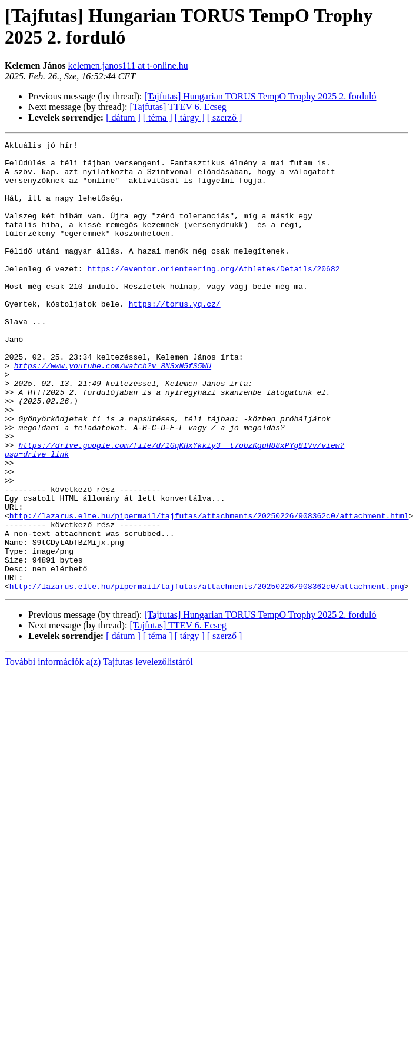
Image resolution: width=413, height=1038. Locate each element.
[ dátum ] (123, 117)
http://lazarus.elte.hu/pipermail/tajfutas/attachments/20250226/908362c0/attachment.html (209, 591)
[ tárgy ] (190, 117)
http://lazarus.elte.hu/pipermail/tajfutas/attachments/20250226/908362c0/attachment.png (206, 676)
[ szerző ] (224, 117)
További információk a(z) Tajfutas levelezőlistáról (99, 752)
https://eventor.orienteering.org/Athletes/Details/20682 (213, 295)
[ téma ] (157, 117)
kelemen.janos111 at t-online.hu (128, 66)
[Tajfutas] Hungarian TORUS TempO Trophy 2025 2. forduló (260, 96)
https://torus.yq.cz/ (175, 337)
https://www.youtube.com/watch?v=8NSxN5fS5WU (112, 411)
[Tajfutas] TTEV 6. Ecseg (177, 107)
